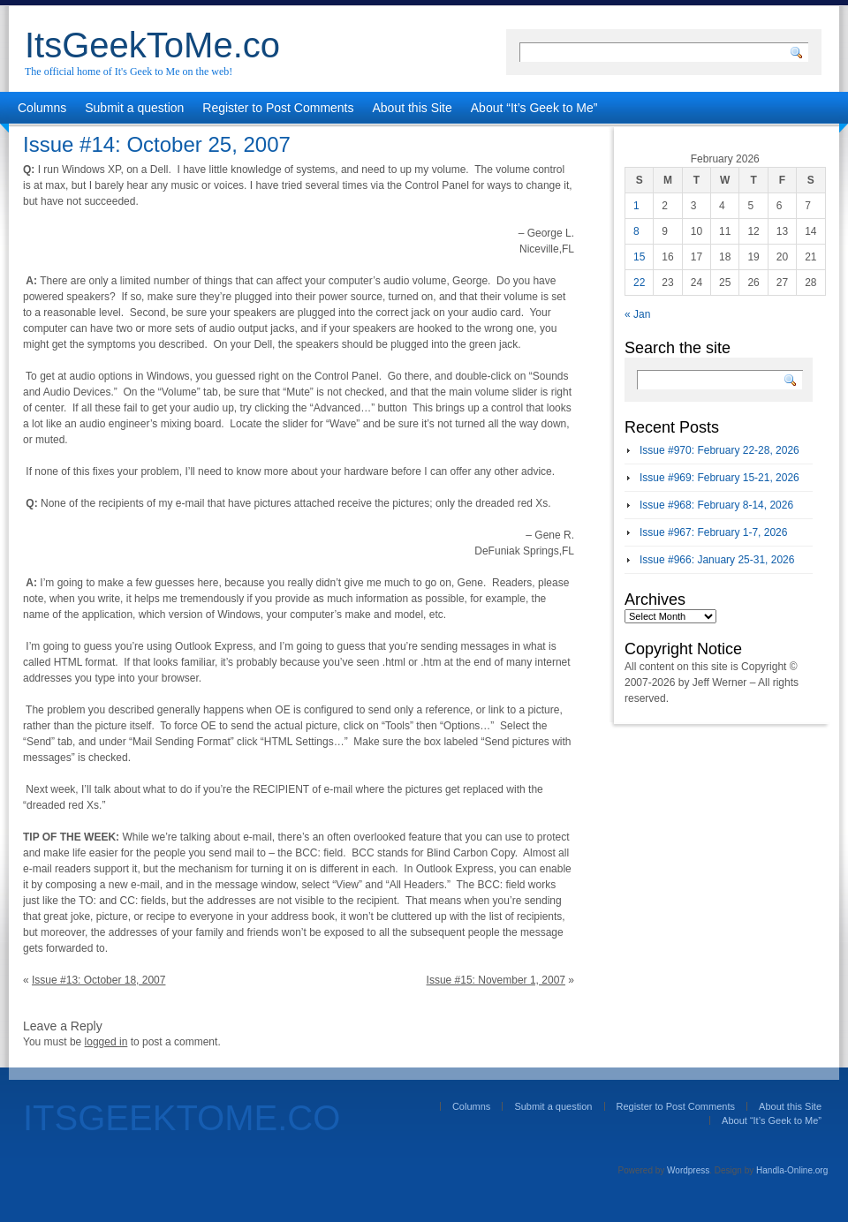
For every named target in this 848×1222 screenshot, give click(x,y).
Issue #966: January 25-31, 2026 (717, 560)
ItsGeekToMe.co (152, 45)
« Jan (637, 314)
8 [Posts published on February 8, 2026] (636, 231)
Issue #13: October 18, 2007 (98, 980)
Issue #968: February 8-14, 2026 (716, 505)
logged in (106, 1042)
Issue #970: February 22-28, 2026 (719, 450)
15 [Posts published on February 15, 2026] (639, 257)
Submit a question (134, 108)
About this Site (412, 108)
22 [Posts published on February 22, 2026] (639, 282)
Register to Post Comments (277, 108)
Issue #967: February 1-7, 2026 (713, 532)
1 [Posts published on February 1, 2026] (636, 206)
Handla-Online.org (792, 1170)
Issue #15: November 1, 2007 (496, 980)
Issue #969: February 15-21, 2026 (719, 477)
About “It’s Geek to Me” (534, 108)
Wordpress (688, 1170)
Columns (42, 108)
